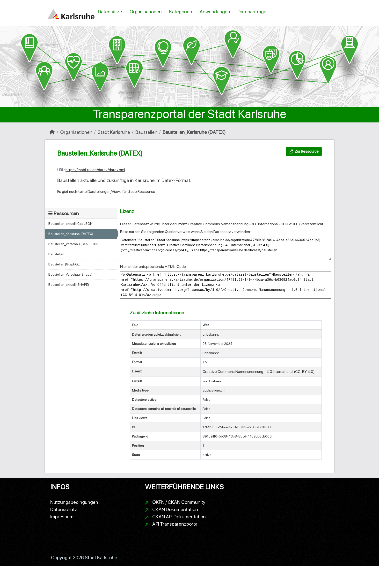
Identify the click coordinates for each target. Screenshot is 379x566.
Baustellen (146, 132)
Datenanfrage (252, 12)
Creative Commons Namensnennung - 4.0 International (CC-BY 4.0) (244, 224)
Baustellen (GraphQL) (64, 264)
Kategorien (180, 12)
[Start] (52, 132)
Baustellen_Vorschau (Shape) (70, 274)
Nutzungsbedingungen (74, 502)
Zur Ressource (304, 151)
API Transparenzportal (175, 524)
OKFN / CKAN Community (178, 502)
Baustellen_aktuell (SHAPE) (68, 285)
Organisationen (146, 12)
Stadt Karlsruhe (114, 132)
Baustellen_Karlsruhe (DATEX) (194, 132)
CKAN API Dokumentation (179, 517)
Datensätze (110, 12)
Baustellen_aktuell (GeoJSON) (71, 224)
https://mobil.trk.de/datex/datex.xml (95, 169)
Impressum (61, 517)
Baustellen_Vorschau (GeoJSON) (73, 244)
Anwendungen (215, 12)
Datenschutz (63, 509)
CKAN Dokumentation (175, 509)
